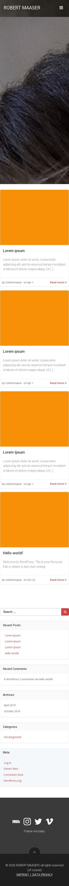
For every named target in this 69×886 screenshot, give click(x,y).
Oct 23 (31, 580)
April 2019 (10, 705)
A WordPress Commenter (19, 679)
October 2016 (12, 711)
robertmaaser (14, 282)
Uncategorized (12, 737)
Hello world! (12, 653)
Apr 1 (30, 282)
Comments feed (13, 774)
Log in (7, 763)
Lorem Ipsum (13, 647)
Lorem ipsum (13, 635)
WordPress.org (12, 780)
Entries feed (11, 768)
